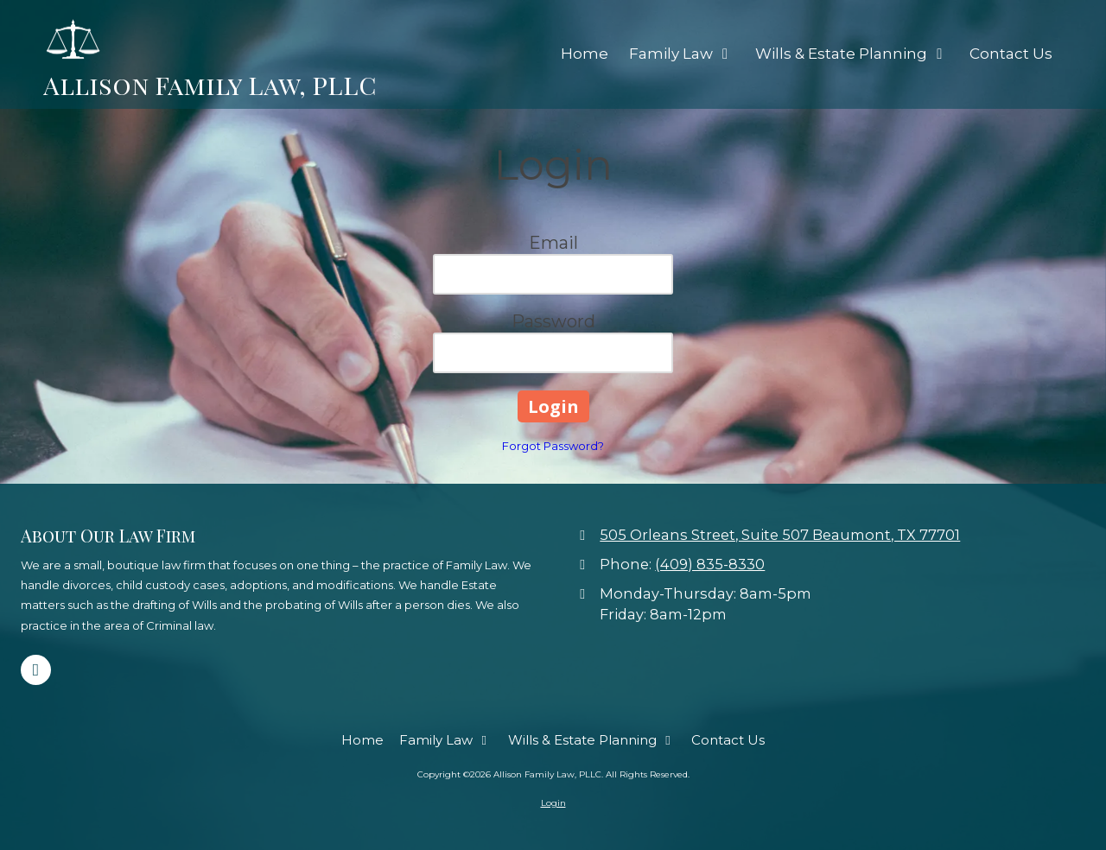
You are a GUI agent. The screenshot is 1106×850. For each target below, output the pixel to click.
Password (553, 321)
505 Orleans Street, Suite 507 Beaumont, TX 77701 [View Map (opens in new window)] (780, 534)
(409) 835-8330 (710, 564)
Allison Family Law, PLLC (209, 84)
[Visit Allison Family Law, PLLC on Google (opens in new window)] (36, 670)
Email (553, 242)
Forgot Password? (553, 446)
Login (553, 803)
